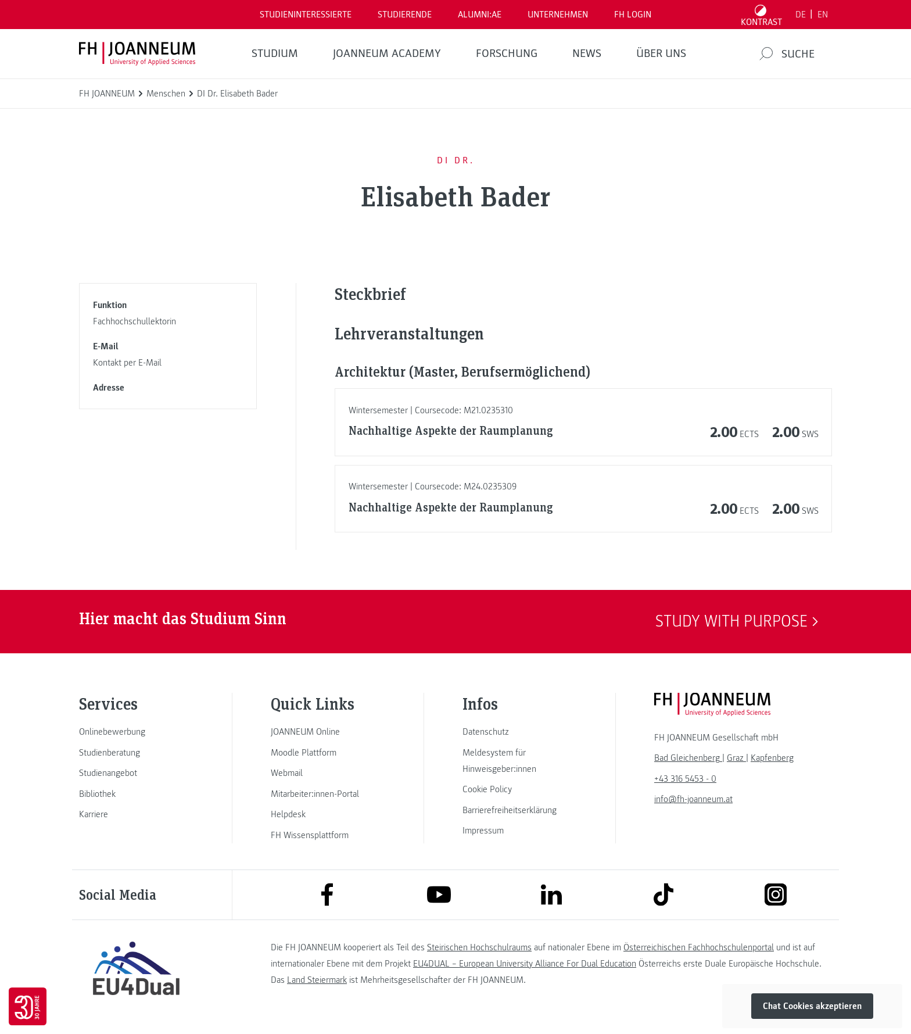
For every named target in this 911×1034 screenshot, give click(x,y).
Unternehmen (558, 14)
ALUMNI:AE (479, 14)
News (586, 53)
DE (800, 14)
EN (822, 14)
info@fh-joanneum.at (693, 799)
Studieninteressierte (306, 14)
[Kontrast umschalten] (762, 14)
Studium (275, 53)
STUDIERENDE (405, 14)
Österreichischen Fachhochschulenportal (698, 947)
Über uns (661, 53)
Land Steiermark (317, 980)
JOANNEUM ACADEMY (387, 53)
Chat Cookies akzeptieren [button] (812, 1006)
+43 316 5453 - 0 (685, 779)
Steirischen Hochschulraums (479, 947)
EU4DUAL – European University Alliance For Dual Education (524, 963)
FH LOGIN (632, 14)
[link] (136, 732)
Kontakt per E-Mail (127, 362)
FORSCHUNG (506, 53)
